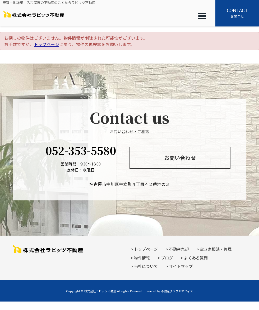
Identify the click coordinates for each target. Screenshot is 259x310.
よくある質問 (196, 257)
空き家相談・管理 (216, 249)
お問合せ (237, 13)
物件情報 (142, 257)
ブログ (167, 257)
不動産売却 (179, 249)
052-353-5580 (80, 150)
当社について (146, 266)
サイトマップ (181, 266)
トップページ (46, 44)
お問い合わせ (180, 157)
